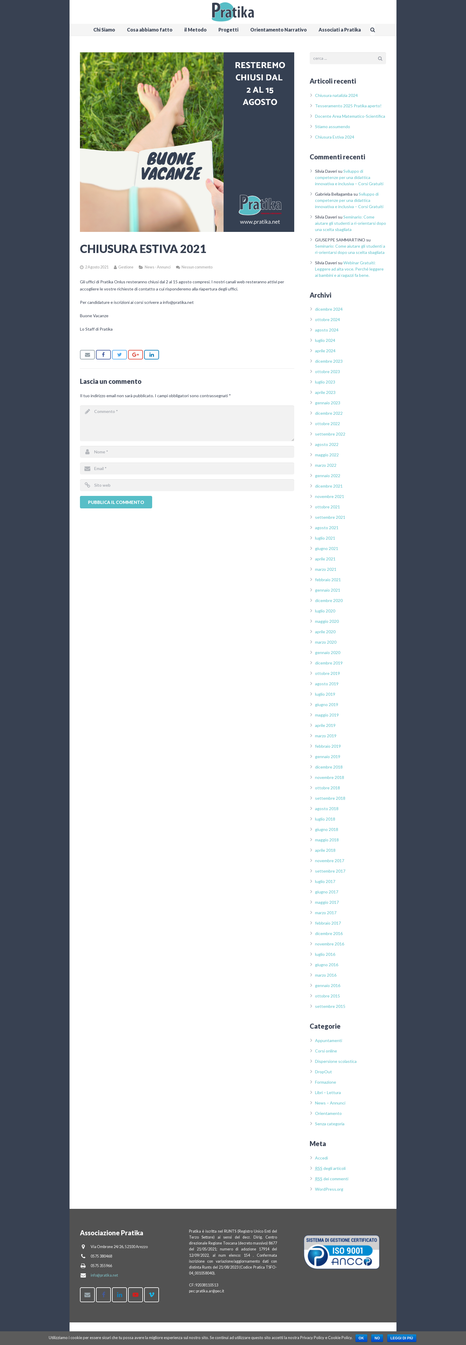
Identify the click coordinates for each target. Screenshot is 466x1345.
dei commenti (331, 1178)
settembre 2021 (330, 517)
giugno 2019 (326, 704)
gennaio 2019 (327, 756)
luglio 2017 (325, 881)
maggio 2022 (327, 454)
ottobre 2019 (327, 673)
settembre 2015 (330, 1006)
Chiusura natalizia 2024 (336, 95)
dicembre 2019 (329, 662)
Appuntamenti (328, 1040)
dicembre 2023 (329, 361)
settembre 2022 (330, 433)
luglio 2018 (325, 818)
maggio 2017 (327, 902)
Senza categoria (329, 1123)
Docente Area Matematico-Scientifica (350, 116)
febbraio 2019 (328, 746)
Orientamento (328, 1113)
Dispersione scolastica (336, 1061)
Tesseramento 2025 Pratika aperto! (348, 105)
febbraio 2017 (328, 923)
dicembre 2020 (329, 600)
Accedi (321, 1157)
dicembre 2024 (329, 309)
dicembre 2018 (329, 766)
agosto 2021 (327, 527)
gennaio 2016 (327, 985)
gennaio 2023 (327, 402)
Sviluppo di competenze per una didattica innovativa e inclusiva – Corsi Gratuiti (349, 177)
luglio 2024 (325, 340)
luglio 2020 (325, 610)
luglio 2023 (325, 381)
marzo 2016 (325, 975)
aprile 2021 (325, 558)
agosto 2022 (327, 444)
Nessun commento (197, 267)
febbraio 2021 (328, 579)
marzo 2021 (325, 569)
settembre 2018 (330, 798)
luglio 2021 (325, 537)
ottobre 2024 (327, 319)
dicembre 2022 (329, 413)
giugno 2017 (326, 891)
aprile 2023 (325, 392)
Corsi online (326, 1050)
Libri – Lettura (328, 1092)
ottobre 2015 (327, 995)
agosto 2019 (327, 683)
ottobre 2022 (327, 423)
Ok (361, 1338)
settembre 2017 (330, 870)
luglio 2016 (325, 954)
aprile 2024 (325, 350)
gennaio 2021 (327, 590)
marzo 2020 (325, 642)
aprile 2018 (325, 850)
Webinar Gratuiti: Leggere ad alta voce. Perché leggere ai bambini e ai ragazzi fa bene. (349, 269)
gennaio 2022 (327, 475)
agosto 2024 (327, 329)
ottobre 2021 (327, 506)
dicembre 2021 (329, 485)
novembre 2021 (329, 496)
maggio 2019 (327, 714)
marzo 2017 (325, 912)
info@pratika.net (104, 1275)
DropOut (323, 1071)
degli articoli (330, 1168)
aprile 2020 (325, 631)
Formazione (325, 1082)
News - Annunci (158, 267)
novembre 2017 (329, 860)
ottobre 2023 (327, 371)
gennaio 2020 (327, 652)
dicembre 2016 (329, 933)
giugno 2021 (326, 548)
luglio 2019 (325, 694)
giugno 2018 (326, 829)
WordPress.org (329, 1189)
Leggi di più (402, 1338)
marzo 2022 (325, 465)
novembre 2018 (329, 777)
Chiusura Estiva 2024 (334, 136)
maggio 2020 (327, 621)
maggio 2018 (327, 839)
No (377, 1338)
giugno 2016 (326, 964)
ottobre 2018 (327, 787)
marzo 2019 (325, 735)
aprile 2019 (325, 725)
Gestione (125, 267)
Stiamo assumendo (332, 126)
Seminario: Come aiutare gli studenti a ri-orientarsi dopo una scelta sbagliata (350, 223)
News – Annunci (330, 1102)
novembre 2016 (329, 943)
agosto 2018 (327, 808)
